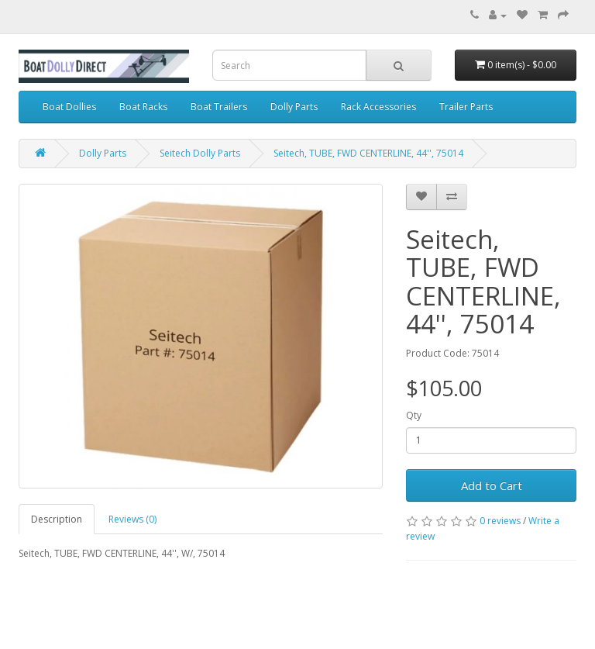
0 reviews (500, 520)
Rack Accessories (378, 106)
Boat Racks (143, 106)
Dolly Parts (294, 106)
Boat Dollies (69, 106)
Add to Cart (491, 485)
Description (56, 519)
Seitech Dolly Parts (200, 153)
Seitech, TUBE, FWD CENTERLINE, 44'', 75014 (368, 153)
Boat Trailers (219, 106)
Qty (413, 415)
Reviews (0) (132, 519)
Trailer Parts (466, 106)
